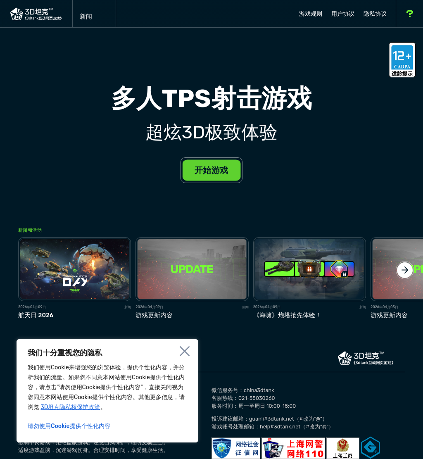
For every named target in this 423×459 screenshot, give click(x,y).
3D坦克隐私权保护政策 (70, 407)
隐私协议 (375, 14)
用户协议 (342, 14)
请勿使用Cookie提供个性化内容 (69, 426)
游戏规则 (310, 14)
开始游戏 (211, 170)
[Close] (185, 351)
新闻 (94, 13)
